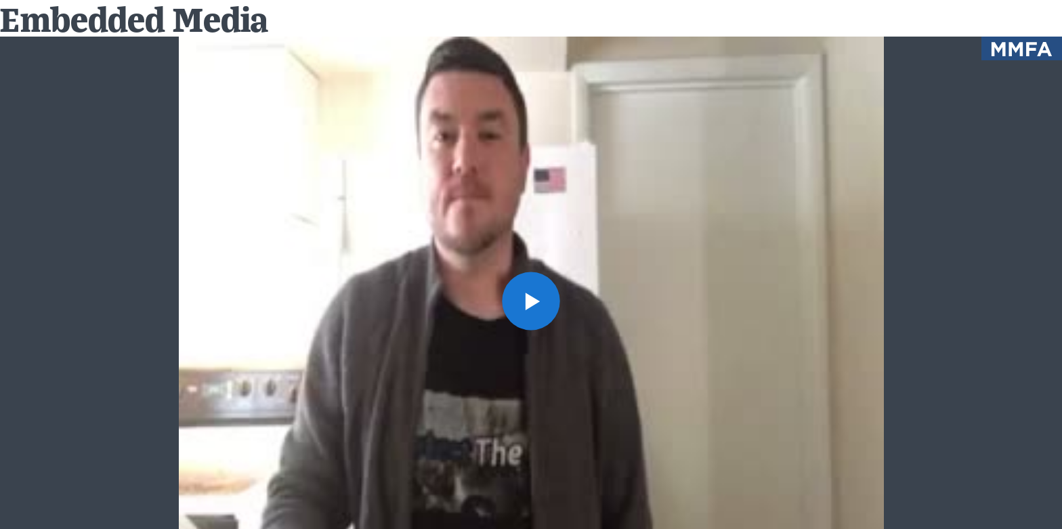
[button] (531, 301)
